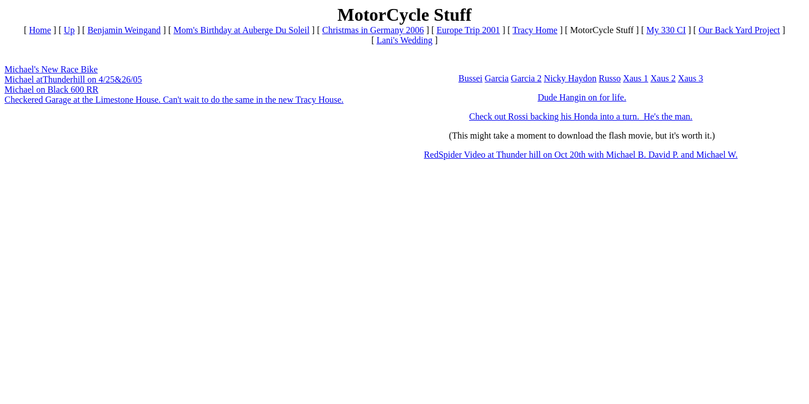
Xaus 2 (663, 78)
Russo (610, 78)
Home (40, 30)
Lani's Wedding (404, 40)
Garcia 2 (526, 78)
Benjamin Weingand (124, 30)
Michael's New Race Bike (51, 69)
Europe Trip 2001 (468, 30)
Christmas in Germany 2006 (373, 30)
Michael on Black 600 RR (51, 89)
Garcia (497, 78)
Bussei (470, 78)
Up (69, 30)
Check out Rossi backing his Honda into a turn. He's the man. (581, 116)
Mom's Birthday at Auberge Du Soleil (242, 30)
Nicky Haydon (570, 78)
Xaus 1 (635, 78)
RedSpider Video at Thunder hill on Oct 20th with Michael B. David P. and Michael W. (581, 154)
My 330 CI (666, 30)
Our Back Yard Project (739, 30)
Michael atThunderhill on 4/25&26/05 (73, 79)
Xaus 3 (690, 78)
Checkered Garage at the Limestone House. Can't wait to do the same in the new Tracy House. (174, 99)
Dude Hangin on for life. (582, 97)
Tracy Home (534, 30)
